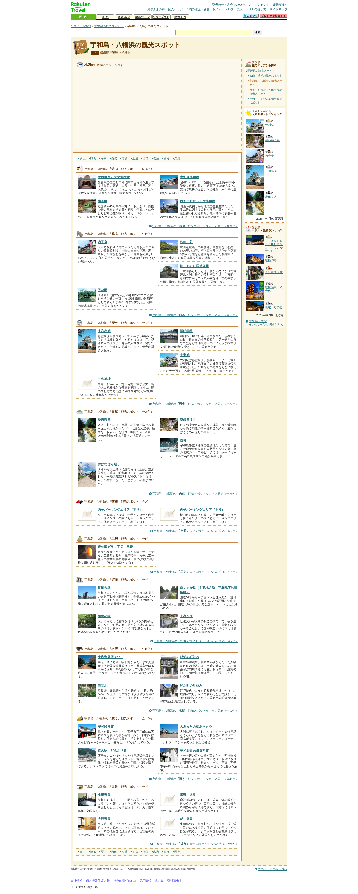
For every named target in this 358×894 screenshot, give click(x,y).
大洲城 (185, 355)
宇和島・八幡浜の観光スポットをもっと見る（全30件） (195, 226)
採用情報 (145, 880)
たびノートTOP (81, 26)
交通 (125, 158)
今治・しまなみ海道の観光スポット (265, 100)
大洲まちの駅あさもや (196, 726)
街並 (146, 158)
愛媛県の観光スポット (109, 26)
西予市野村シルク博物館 (197, 201)
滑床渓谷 (104, 420)
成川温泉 (186, 819)
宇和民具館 (106, 726)
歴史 (104, 158)
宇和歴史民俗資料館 (194, 750)
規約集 (159, 880)
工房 (135, 158)
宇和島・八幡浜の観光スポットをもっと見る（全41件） (195, 779)
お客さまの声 (156, 9)
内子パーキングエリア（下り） (120, 509)
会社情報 (76, 880)
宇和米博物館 (189, 177)
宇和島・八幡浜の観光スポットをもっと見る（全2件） (196, 531)
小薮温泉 (104, 795)
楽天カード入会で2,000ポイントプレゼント (240, 4)
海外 (105, 17)
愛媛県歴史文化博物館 (114, 177)
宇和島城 (104, 331)
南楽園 (102, 201)
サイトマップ (278, 9)
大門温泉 (104, 819)
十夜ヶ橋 (186, 616)
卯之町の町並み (191, 685)
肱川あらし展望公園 (194, 266)
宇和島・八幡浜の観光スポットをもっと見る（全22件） (195, 404)
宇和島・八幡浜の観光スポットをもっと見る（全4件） (196, 641)
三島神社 (104, 379)
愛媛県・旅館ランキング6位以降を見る (266, 323)
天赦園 (102, 290)
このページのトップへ (272, 869)
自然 (114, 158)
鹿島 (183, 440)
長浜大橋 (104, 588)
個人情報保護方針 (98, 880)
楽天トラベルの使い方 (251, 9)
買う (167, 158)
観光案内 (180, 17)
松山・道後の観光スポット (265, 75)
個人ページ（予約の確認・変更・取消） (194, 9)
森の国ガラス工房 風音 (115, 547)
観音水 (102, 685)
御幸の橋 (104, 616)
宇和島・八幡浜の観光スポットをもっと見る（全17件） (195, 315)
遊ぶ (83, 158)
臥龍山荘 (186, 242)
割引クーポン (143, 17)
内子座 (102, 242)
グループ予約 (161, 17)
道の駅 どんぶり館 (112, 750)
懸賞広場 (124, 17)
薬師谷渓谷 (188, 420)
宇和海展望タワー (110, 657)
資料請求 (173, 880)
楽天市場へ (280, 4)
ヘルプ (229, 9)
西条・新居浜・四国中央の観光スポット (265, 91)
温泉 (177, 158)
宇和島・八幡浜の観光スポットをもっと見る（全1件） (196, 572)
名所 (156, 158)
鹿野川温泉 (188, 795)
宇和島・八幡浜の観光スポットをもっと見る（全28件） (195, 493)
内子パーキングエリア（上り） (202, 509)
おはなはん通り (109, 464)
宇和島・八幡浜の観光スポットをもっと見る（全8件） (196, 844)
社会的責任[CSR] (124, 880)
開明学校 (186, 331)
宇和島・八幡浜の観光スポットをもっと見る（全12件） (195, 710)
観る (93, 158)
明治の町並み (189, 657)
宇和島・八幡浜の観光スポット (135, 44)
